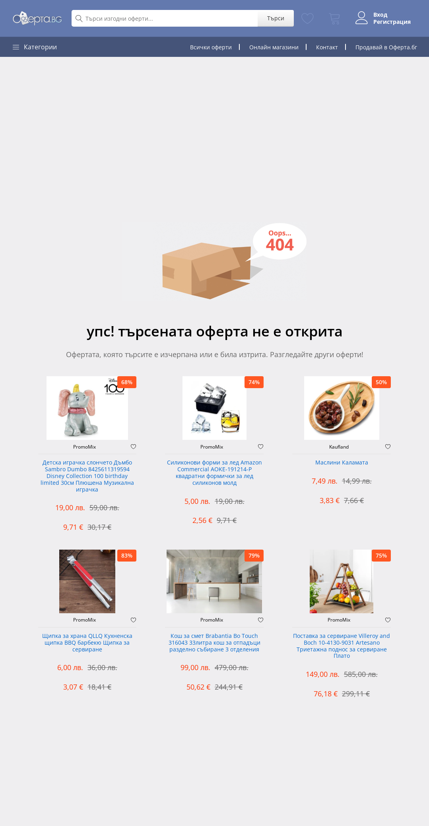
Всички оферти (211, 47)
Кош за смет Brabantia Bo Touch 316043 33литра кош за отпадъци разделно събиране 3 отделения (214, 643)
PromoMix (84, 447)
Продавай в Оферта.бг (386, 47)
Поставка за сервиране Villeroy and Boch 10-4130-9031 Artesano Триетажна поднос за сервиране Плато (341, 646)
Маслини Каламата (341, 462)
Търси (275, 18)
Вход (380, 14)
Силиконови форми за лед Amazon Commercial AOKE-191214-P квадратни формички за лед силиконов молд (214, 472)
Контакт (327, 47)
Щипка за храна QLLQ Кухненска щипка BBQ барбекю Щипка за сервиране (87, 643)
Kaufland (339, 447)
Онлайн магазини (274, 47)
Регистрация (392, 21)
